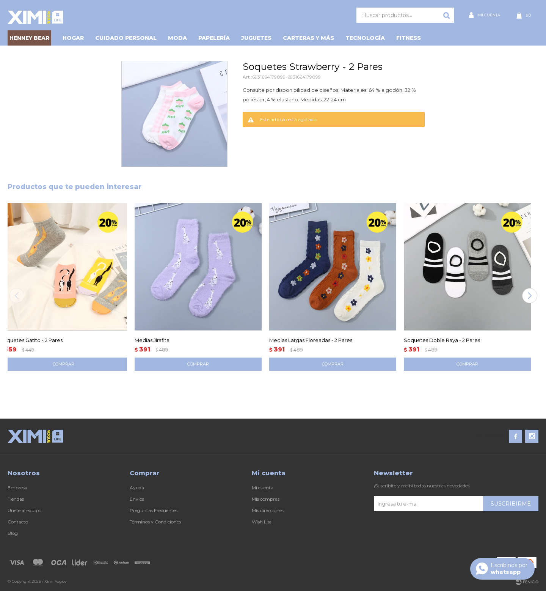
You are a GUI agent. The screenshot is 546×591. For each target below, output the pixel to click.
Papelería (214, 38)
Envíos (137, 499)
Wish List (261, 522)
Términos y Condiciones (155, 522)
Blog (13, 533)
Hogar (73, 38)
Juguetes (256, 38)
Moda (177, 38)
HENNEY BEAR (29, 38)
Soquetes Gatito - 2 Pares (31, 340)
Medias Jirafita (152, 340)
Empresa (17, 487)
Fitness (408, 38)
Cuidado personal (126, 38)
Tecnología (365, 38)
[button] (529, 295)
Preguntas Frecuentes (153, 510)
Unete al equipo (24, 510)
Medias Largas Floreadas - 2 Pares (310, 340)
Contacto (18, 522)
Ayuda (137, 487)
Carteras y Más (308, 38)
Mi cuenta (262, 487)
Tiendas (16, 499)
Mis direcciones (268, 510)
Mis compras (265, 499)
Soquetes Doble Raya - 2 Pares (442, 340)
